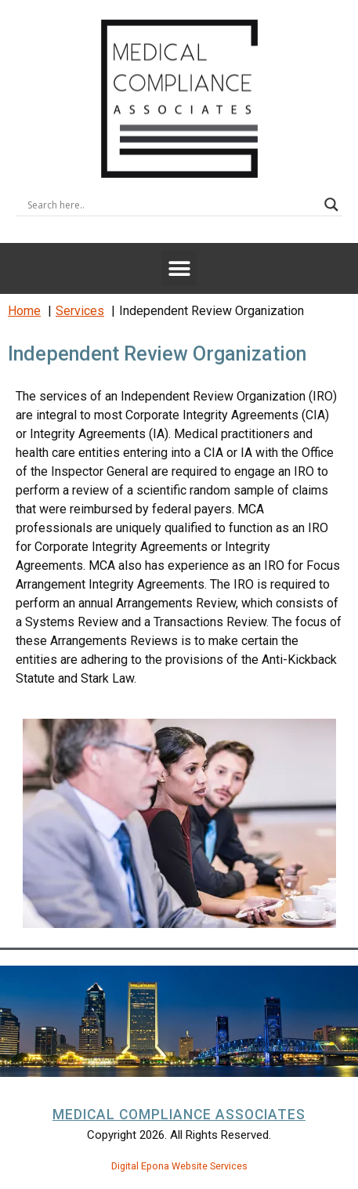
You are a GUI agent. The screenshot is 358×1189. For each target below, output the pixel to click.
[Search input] (171, 205)
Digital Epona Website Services (179, 1166)
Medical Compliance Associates (179, 1114)
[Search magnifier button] (331, 205)
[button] (179, 268)
